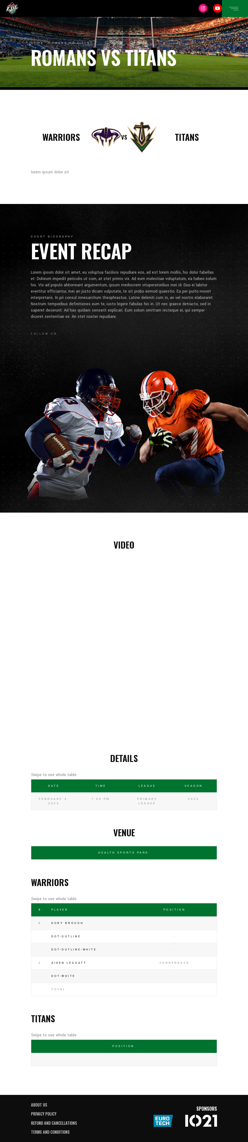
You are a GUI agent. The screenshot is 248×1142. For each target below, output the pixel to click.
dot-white (63, 976)
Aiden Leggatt (68, 963)
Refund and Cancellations (54, 1123)
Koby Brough (67, 923)
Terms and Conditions (50, 1132)
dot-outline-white (74, 949)
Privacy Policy (43, 1114)
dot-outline (66, 936)
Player (59, 910)
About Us (39, 1105)
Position (174, 910)
